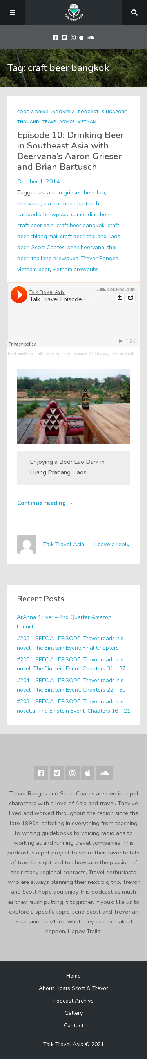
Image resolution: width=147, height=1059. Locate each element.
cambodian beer (91, 214)
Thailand (28, 122)
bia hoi (52, 203)
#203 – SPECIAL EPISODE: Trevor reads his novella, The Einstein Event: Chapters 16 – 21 (73, 706)
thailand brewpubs (54, 258)
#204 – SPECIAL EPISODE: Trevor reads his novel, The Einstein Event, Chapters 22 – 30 (71, 685)
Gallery (74, 1013)
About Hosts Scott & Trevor (73, 988)
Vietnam (87, 122)
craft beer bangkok (80, 225)
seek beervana (85, 247)
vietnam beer (33, 269)
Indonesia (63, 112)
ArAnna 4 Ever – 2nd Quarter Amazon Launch (64, 622)
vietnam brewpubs (76, 269)
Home (73, 975)
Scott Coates (48, 247)
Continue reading (45, 503)
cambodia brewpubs (42, 214)
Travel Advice (58, 122)
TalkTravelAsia (20, 353)
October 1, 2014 (38, 181)
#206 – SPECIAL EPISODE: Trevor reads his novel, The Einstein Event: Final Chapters (70, 643)
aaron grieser (64, 192)
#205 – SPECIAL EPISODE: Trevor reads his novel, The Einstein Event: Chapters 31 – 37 (71, 664)
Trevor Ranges (99, 258)
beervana (29, 203)
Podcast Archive (73, 1001)
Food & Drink (32, 112)
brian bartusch (81, 203)
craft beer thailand (83, 236)
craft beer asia (35, 225)
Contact (73, 1025)
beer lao (94, 192)
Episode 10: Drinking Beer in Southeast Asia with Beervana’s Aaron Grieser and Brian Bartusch (70, 151)
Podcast (88, 112)
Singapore (114, 112)
